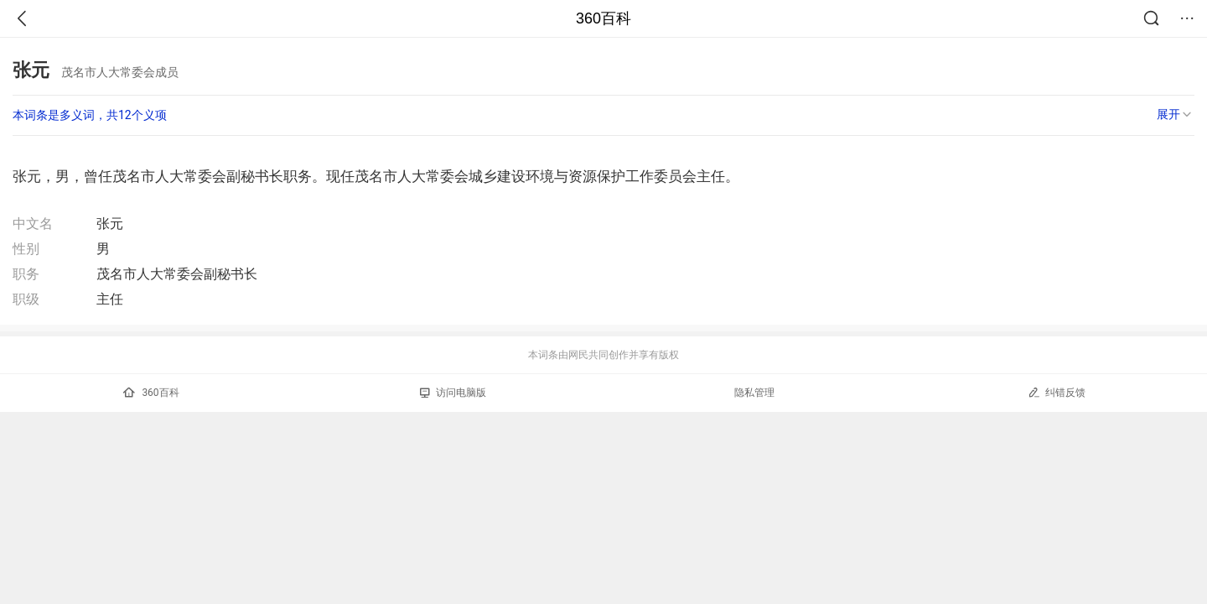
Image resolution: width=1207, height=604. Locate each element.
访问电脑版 (453, 392)
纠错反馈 (1056, 392)
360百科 (603, 18)
